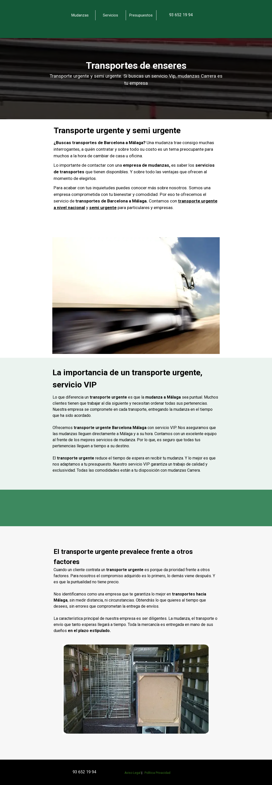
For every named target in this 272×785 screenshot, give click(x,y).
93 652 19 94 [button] (84, 772)
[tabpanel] (192, 15)
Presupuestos (141, 15)
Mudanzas (80, 15)
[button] (181, 15)
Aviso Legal (132, 773)
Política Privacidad (157, 773)
